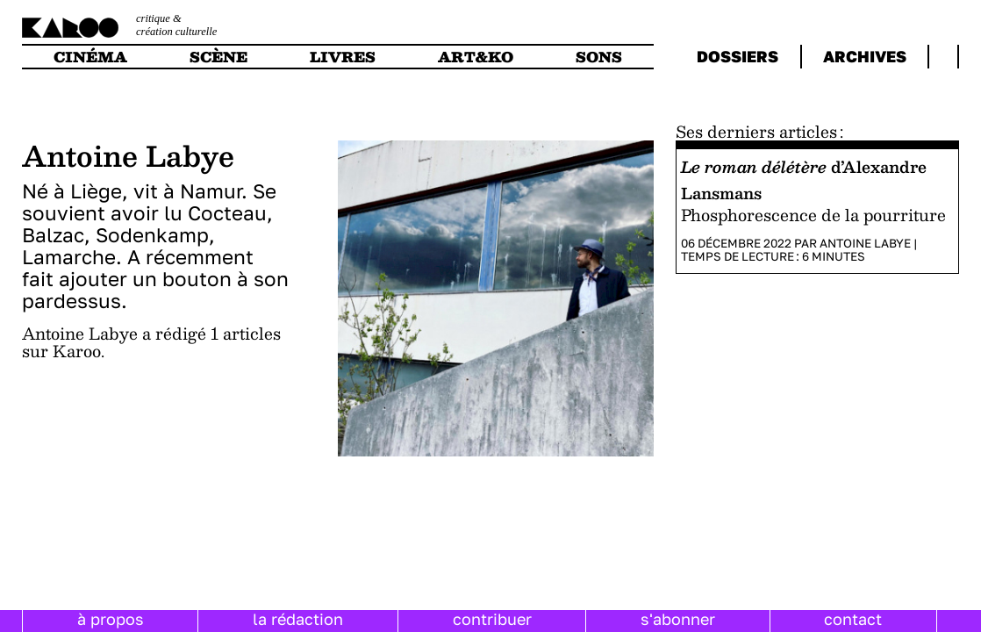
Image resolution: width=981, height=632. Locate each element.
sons (599, 57)
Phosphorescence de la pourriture (813, 214)
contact (853, 618)
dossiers (737, 56)
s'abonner (678, 618)
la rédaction (298, 618)
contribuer (492, 618)
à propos (110, 618)
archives (864, 56)
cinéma (90, 57)
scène (218, 57)
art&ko (475, 57)
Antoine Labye (865, 243)
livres (343, 57)
